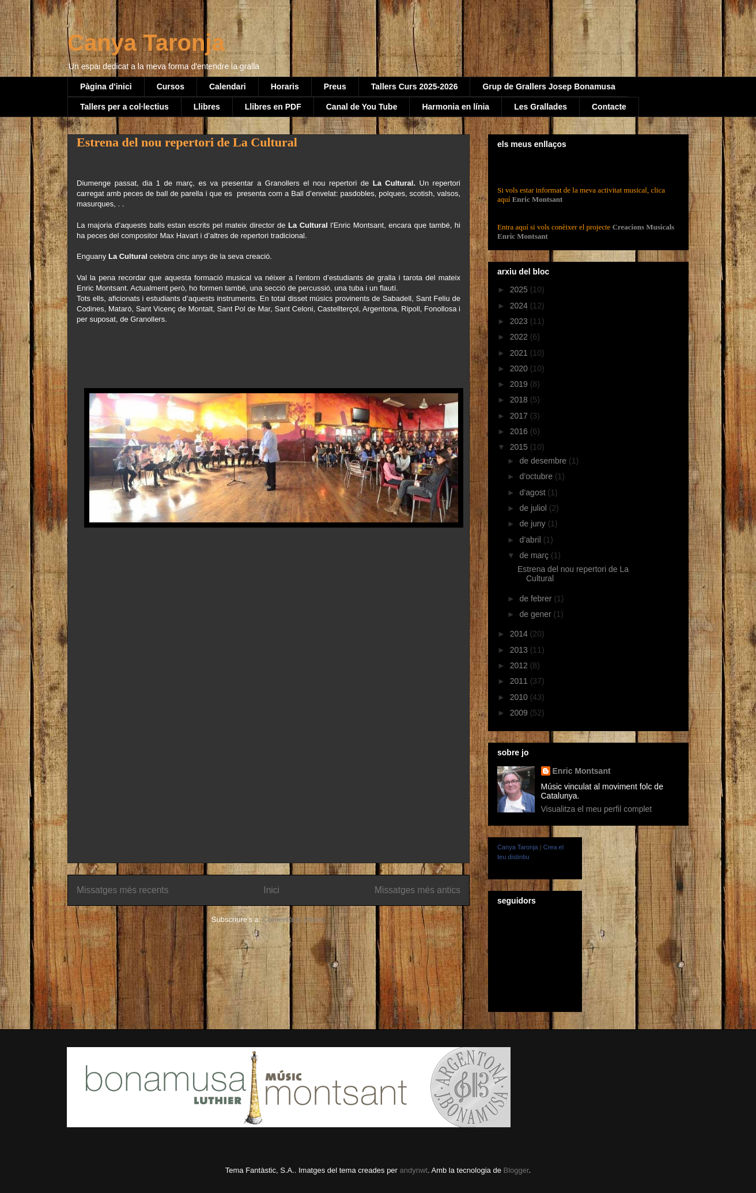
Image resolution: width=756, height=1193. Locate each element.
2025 (520, 289)
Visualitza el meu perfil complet (596, 809)
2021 (520, 352)
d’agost (533, 492)
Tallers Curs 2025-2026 (414, 86)
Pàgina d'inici (106, 86)
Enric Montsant (536, 199)
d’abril (531, 539)
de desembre (544, 460)
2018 (520, 399)
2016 (520, 431)
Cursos (170, 86)
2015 (520, 446)
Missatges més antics (417, 890)
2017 (520, 415)
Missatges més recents (122, 890)
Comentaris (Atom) (294, 919)
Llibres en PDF (273, 106)
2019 (520, 384)
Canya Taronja (146, 42)
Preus (335, 86)
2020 (520, 368)
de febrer (536, 598)
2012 (520, 665)
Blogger (515, 1170)
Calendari (227, 86)
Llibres (207, 106)
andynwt (414, 1170)
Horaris (285, 86)
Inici (271, 890)
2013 (520, 649)
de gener (536, 614)
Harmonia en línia (455, 106)
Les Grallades (540, 106)
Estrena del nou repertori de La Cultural (187, 142)
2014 (520, 633)
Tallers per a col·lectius (124, 106)
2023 (520, 321)
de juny (533, 523)
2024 (520, 305)
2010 (520, 697)
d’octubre (536, 476)
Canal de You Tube (362, 106)
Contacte (609, 106)
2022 (520, 336)
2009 (520, 712)
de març (534, 555)
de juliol (534, 508)
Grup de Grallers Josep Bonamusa (548, 86)
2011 (520, 681)
